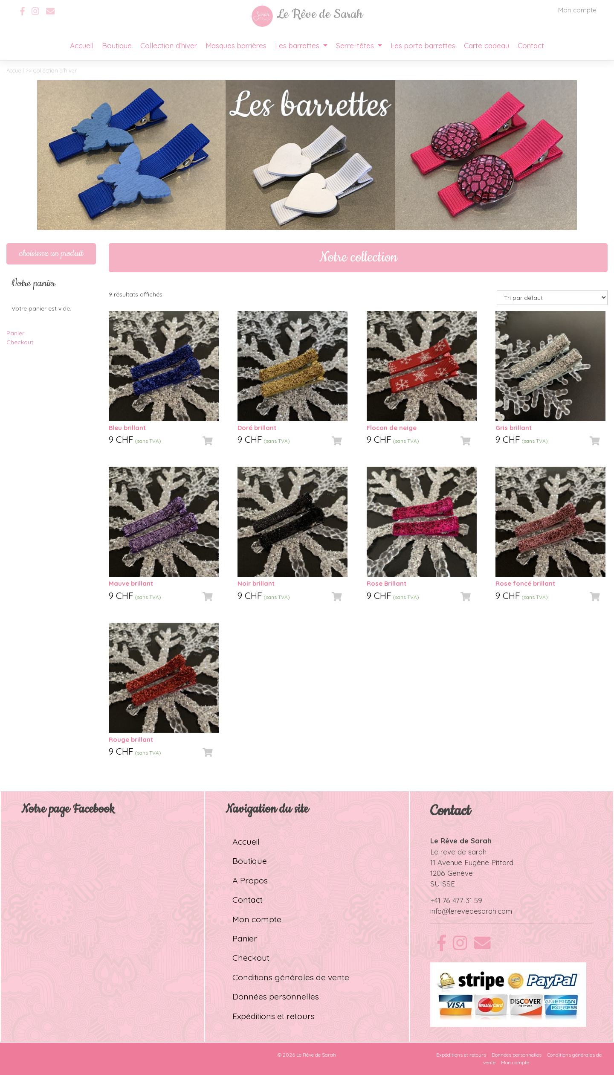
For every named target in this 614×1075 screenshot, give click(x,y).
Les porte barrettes (423, 45)
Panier (15, 333)
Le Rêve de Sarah (316, 1055)
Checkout (19, 342)
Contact (531, 45)
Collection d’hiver (168, 45)
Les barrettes (298, 45)
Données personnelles (275, 996)
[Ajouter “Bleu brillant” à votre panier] (208, 441)
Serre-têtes (356, 45)
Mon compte (577, 10)
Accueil (81, 45)
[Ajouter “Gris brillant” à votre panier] (595, 441)
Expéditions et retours (273, 1016)
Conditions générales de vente (290, 977)
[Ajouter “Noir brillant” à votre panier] (337, 597)
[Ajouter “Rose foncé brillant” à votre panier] (595, 597)
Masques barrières (236, 45)
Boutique (117, 45)
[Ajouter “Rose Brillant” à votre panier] (466, 597)
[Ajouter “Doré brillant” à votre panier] (337, 441)
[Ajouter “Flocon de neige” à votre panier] (466, 441)
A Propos (250, 880)
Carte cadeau (486, 45)
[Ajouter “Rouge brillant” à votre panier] (208, 752)
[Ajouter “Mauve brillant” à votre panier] (208, 597)
